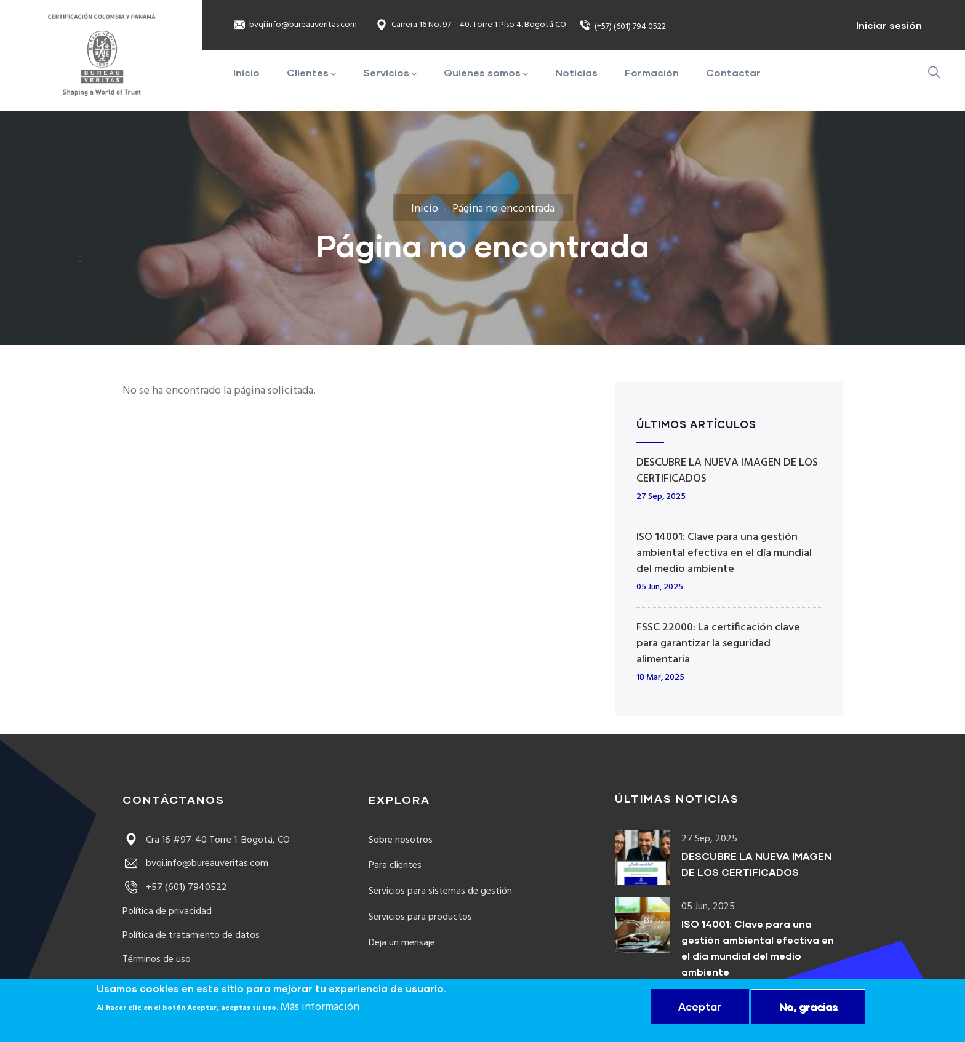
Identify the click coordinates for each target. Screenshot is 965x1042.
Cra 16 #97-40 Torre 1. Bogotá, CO (206, 840)
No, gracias (808, 1006)
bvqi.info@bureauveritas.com (295, 25)
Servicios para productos (420, 917)
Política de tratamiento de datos (191, 936)
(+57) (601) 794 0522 (622, 27)
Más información (320, 1008)
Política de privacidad (167, 912)
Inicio (424, 209)
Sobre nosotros (401, 840)
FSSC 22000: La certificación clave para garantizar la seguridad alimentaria (718, 644)
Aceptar (699, 1006)
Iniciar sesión (889, 25)
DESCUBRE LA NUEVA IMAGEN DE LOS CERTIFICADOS (727, 471)
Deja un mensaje (402, 943)
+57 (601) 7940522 (174, 888)
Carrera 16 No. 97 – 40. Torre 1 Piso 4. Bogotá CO (470, 25)
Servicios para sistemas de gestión (440, 891)
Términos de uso (156, 960)
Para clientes (395, 865)
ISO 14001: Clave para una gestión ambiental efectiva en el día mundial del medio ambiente (724, 553)
